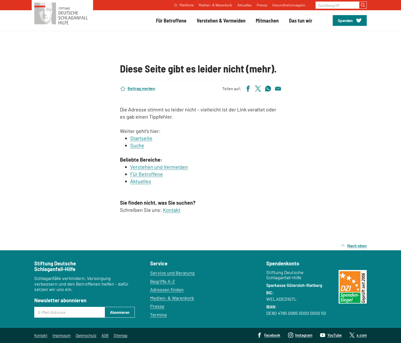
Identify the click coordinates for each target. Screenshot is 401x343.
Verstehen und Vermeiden (159, 167)
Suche (137, 145)
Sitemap (120, 335)
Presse (157, 306)
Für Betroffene (146, 174)
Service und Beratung (172, 273)
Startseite (141, 138)
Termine (158, 314)
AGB (105, 335)
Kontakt (171, 210)
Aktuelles (140, 181)
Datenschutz (86, 335)
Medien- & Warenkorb (172, 298)
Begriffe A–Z (162, 281)
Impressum (61, 335)
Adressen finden (167, 289)
